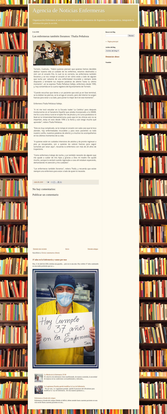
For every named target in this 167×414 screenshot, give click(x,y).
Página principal (113, 41)
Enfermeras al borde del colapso (45, 398)
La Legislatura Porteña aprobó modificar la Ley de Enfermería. (64, 386)
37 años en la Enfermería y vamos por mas (49, 260)
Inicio (67, 249)
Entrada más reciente (40, 249)
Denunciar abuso (112, 57)
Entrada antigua (93, 249)
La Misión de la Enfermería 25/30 (55, 375)
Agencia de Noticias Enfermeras (68, 10)
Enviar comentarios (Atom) (50, 253)
